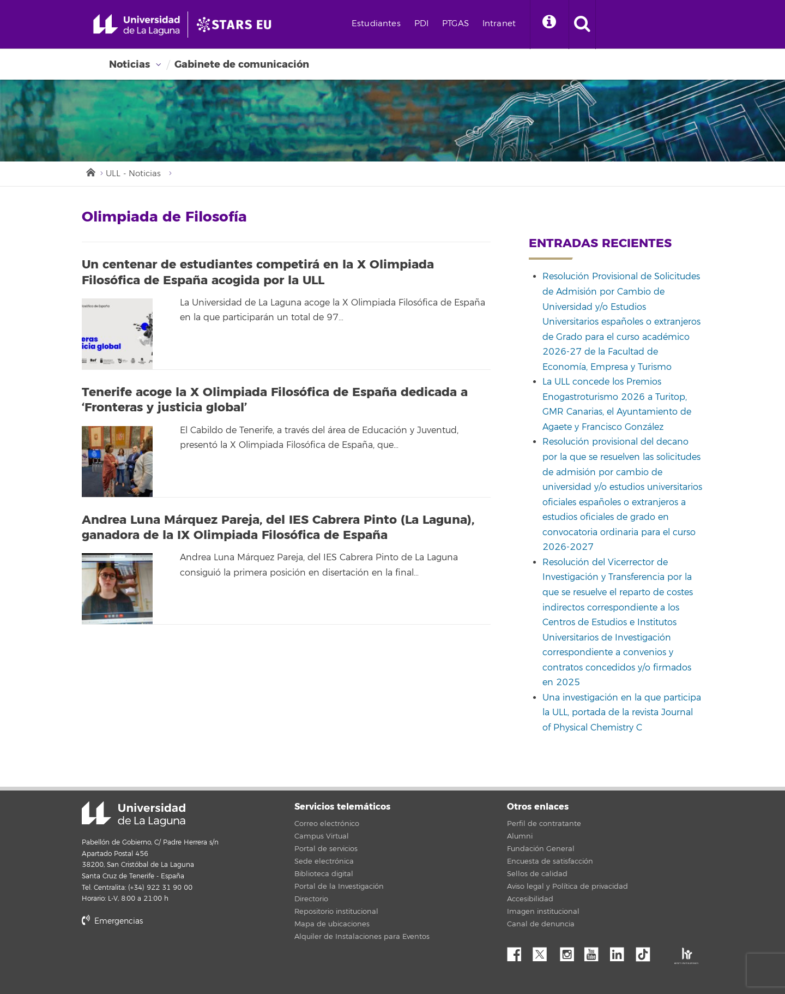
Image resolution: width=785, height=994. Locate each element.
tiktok (646, 951)
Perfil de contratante (544, 823)
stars (163, 958)
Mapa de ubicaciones (332, 924)
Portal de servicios (326, 849)
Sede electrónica (324, 861)
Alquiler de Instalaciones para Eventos (362, 936)
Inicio (90, 171)
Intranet (499, 24)
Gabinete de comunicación (241, 64)
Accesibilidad (530, 899)
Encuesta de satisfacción (550, 861)
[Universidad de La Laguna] (237, 24)
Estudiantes (376, 24)
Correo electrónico (326, 823)
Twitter (544, 951)
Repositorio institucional (336, 911)
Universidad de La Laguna (133, 814)
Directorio (311, 899)
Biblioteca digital (323, 874)
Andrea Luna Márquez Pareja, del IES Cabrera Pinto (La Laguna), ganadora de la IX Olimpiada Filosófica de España (278, 527)
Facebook (518, 951)
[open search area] (582, 24)
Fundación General (541, 849)
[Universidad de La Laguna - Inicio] (140, 24)
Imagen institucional (543, 911)
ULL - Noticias (133, 174)
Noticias (129, 64)
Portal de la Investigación (339, 886)
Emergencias (112, 921)
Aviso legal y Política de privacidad (567, 886)
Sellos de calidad (537, 874)
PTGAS (455, 24)
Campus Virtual (321, 836)
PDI (421, 24)
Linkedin (620, 951)
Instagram (569, 951)
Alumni (520, 836)
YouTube (595, 951)
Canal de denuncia (541, 924)
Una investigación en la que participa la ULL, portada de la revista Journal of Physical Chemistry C (621, 712)
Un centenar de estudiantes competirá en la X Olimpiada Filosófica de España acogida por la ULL (258, 272)
